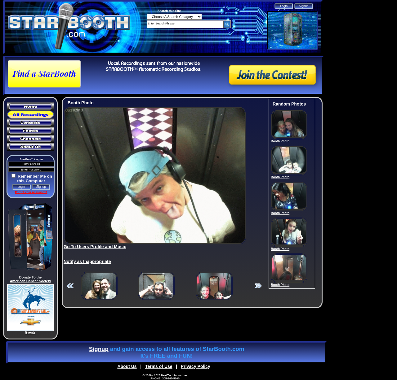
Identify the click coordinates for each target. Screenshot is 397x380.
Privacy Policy (195, 366)
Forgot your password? (31, 192)
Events (30, 332)
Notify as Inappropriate (87, 261)
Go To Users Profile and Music (95, 246)
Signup (99, 349)
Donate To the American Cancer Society (30, 279)
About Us (126, 366)
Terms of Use (158, 366)
